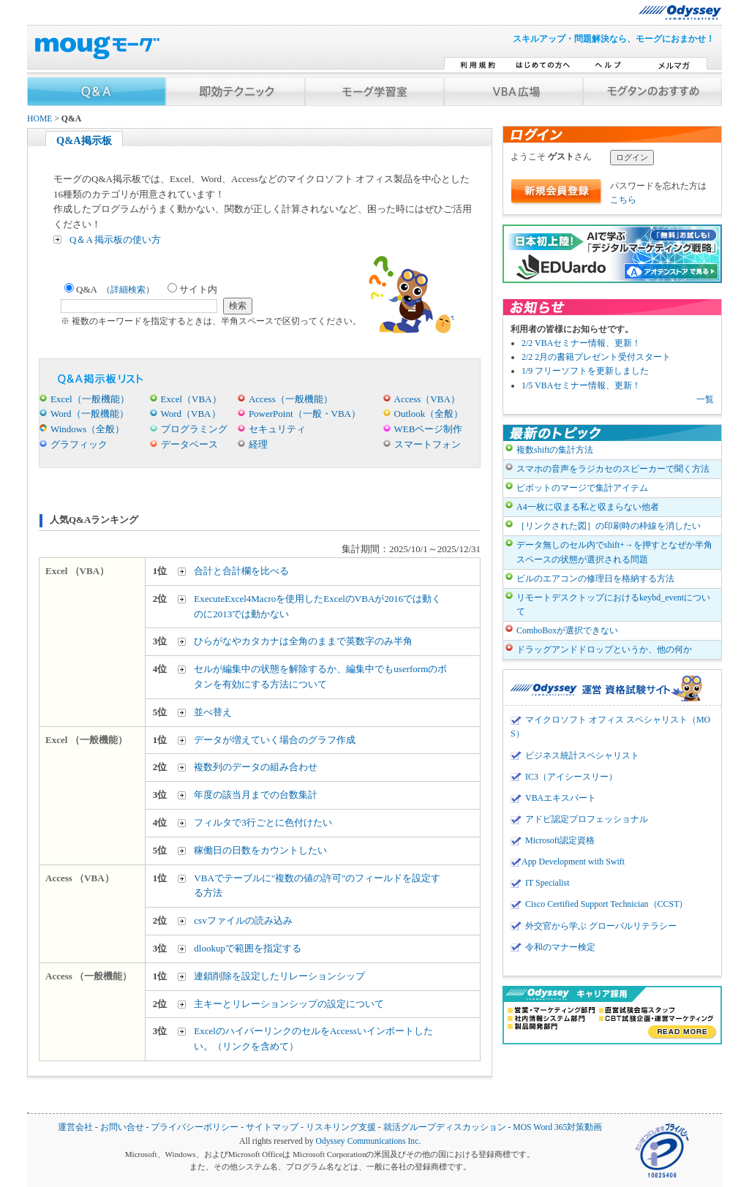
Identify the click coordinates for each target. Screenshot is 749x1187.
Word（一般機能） (89, 413)
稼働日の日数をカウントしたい (260, 850)
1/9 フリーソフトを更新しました (585, 371)
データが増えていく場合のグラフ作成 (274, 739)
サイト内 (192, 289)
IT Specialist (547, 883)
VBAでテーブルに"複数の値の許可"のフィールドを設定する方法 (317, 886)
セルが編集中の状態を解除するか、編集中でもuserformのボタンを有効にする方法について (320, 676)
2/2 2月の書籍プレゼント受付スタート (596, 357)
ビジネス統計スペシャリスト (582, 755)
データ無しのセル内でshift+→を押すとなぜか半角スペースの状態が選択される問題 (614, 552)
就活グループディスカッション (444, 1127)
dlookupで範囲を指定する (247, 948)
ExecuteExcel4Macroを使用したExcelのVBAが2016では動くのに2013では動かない (317, 606)
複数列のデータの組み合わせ (255, 766)
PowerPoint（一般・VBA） (305, 413)
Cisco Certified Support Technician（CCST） (606, 904)
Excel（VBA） (191, 398)
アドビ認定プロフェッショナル (586, 819)
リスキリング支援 (341, 1127)
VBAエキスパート (560, 798)
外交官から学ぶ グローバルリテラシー (601, 926)
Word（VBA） (191, 413)
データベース (189, 444)
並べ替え (213, 711)
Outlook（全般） (429, 413)
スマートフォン (427, 444)
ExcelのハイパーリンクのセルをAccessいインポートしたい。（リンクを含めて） (313, 1038)
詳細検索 (128, 289)
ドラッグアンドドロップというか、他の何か (604, 649)
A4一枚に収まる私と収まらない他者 (587, 507)
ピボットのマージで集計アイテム (582, 488)
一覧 (705, 399)
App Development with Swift (573, 861)
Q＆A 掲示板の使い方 (115, 239)
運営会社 (75, 1127)
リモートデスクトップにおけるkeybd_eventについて (613, 604)
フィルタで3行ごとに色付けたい (263, 822)
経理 (258, 444)
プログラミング (194, 428)
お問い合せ (122, 1127)
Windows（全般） (87, 428)
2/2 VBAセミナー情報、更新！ (581, 343)
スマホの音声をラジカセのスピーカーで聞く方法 (613, 469)
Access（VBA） (427, 398)
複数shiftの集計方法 (554, 450)
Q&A (109, 289)
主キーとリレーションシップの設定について (289, 1003)
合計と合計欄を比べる (241, 570)
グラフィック (79, 444)
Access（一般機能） (291, 398)
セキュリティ (277, 428)
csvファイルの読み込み (243, 920)
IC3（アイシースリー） (571, 777)
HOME (39, 119)
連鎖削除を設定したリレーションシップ (279, 976)
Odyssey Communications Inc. (368, 1141)
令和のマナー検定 (560, 947)
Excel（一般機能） (89, 398)
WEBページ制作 (428, 428)
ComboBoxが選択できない (567, 630)
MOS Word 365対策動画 (557, 1127)
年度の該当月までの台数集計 (255, 794)
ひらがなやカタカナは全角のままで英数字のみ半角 (303, 641)
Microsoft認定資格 (560, 840)
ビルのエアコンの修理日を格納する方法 (595, 578)
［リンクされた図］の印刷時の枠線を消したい (608, 526)
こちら (623, 200)
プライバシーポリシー (194, 1127)
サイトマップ (272, 1127)
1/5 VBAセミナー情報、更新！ (581, 385)
